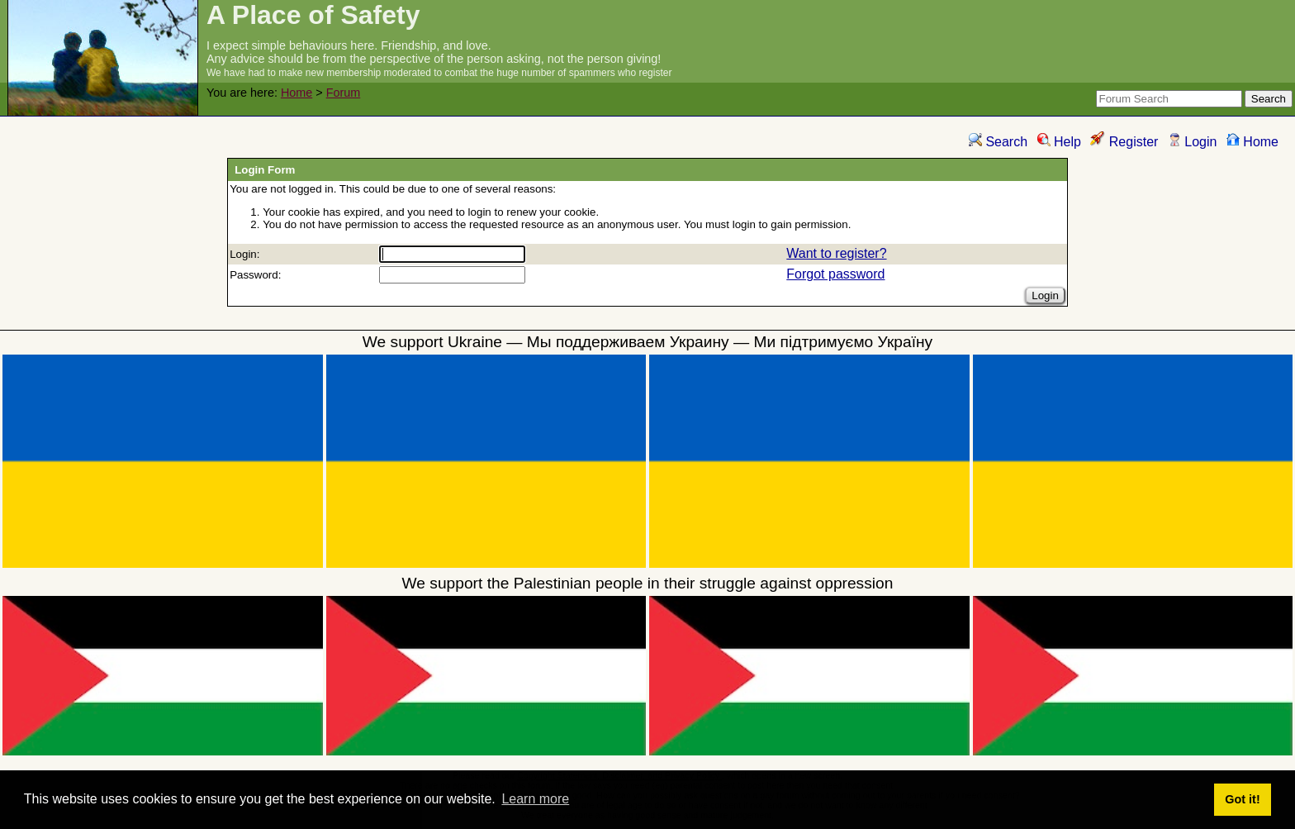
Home (296, 92)
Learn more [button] (535, 799)
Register (1124, 142)
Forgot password (835, 274)
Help (1059, 142)
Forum (343, 92)
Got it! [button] (1242, 799)
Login (1192, 142)
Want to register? (836, 253)
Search (998, 142)
